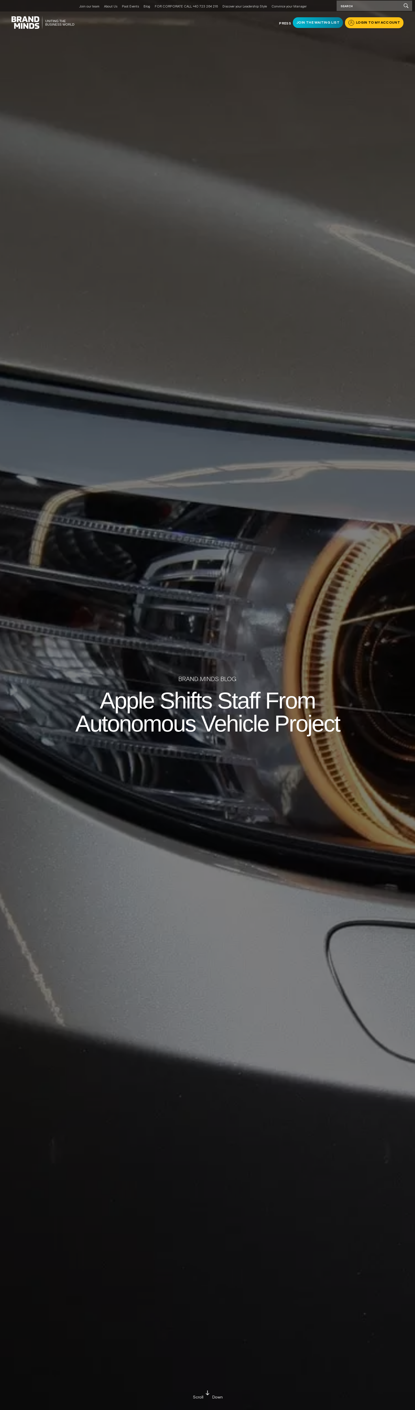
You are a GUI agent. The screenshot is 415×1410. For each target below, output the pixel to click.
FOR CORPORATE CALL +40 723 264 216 (186, 6)
